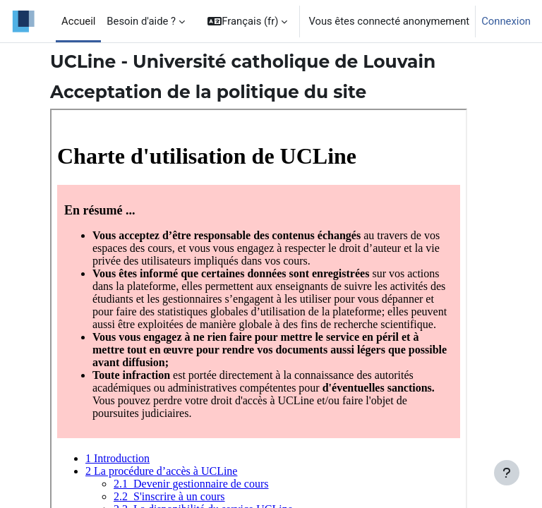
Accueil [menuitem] (78, 21)
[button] (247, 21)
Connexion (506, 21)
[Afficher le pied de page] (506, 472)
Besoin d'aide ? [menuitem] (141, 21)
